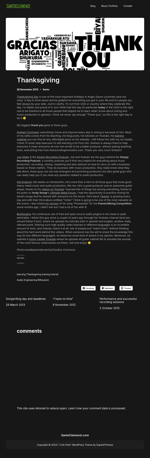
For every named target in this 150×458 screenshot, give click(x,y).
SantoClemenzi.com (75, 435)
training (46, 274)
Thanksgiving (33, 274)
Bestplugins (24, 214)
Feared (104, 196)
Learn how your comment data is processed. (97, 408)
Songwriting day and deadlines (26, 299)
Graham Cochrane (28, 132)
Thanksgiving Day (28, 96)
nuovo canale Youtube (42, 239)
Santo (46, 89)
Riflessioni (43, 280)
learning (21, 274)
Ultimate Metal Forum (63, 192)
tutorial (54, 274)
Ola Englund (24, 182)
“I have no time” (63, 299)
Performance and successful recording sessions (118, 300)
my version (51, 203)
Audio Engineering (27, 280)
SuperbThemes (104, 444)
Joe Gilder (23, 157)
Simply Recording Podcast (53, 157)
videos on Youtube (53, 189)
